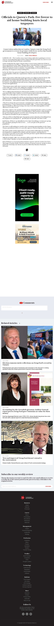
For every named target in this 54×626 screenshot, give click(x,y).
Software (27, 573)
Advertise (27, 593)
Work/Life (27, 522)
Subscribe (46, 2)
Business (20, 12)
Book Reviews (27, 556)
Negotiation (27, 569)
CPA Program (27, 579)
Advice (27, 515)
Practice (27, 544)
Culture (27, 528)
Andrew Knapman (27, 585)
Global (27, 505)
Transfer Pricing (27, 549)
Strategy (27, 534)
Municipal (27, 12)
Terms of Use (27, 600)
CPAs (27, 559)
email (44, 155)
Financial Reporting (27, 530)
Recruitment (27, 518)
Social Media (27, 571)
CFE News (27, 581)
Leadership (27, 532)
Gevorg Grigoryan (27, 587)
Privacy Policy (27, 596)
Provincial (27, 509)
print (27, 159)
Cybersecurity (27, 567)
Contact (27, 594)
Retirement (27, 520)
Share (18, 155)
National (27, 507)
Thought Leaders (6, 326)
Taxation (34, 12)
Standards (27, 546)
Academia (27, 540)
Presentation (27, 516)
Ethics (26, 542)
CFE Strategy (27, 583)
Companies (27, 557)
